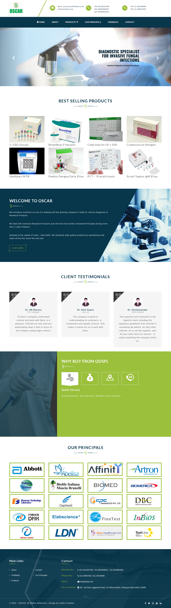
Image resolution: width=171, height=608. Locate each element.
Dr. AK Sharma (33, 309)
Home (41, 22)
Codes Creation (66, 603)
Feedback (113, 22)
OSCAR (22, 603)
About (55, 22)
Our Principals (93, 22)
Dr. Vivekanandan (138, 309)
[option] (71, 380)
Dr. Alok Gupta (85, 309)
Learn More (17, 248)
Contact (129, 22)
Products (71, 22)
